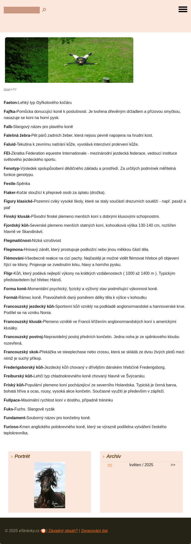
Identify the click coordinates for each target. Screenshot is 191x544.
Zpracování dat (94, 531)
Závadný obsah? (63, 531)
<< (109, 465)
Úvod (7, 89)
